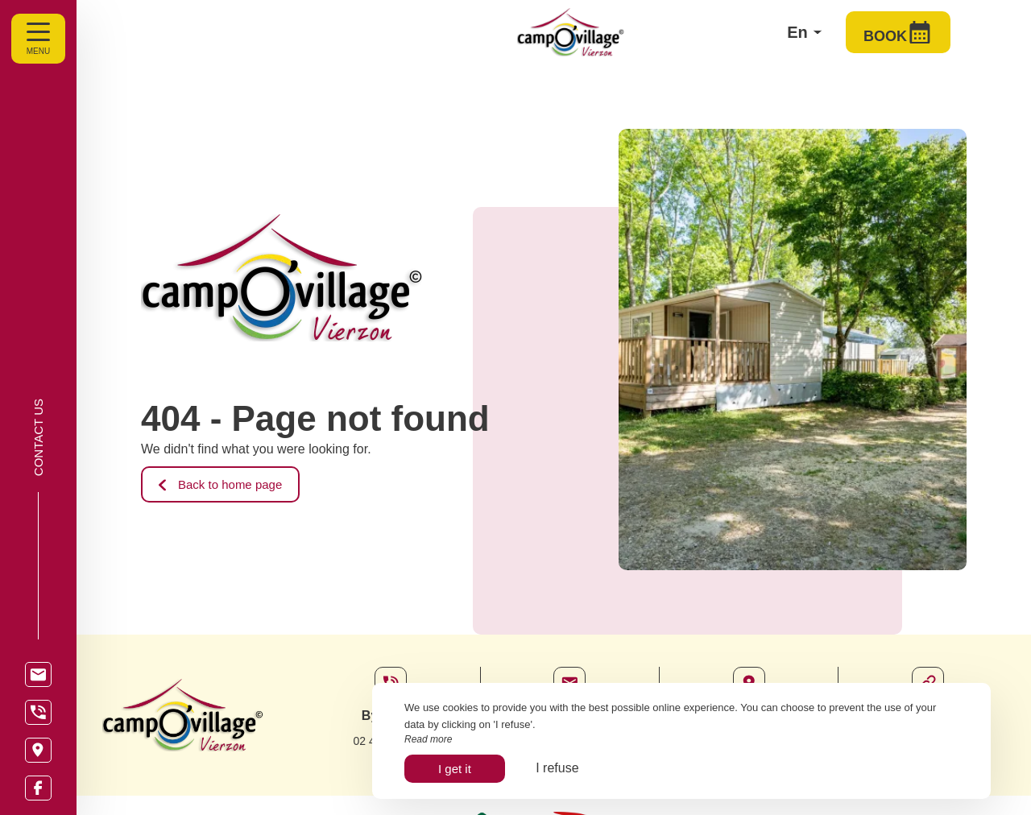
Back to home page (220, 484)
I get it (454, 769)
